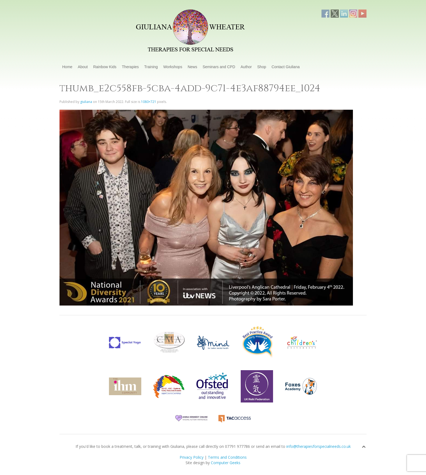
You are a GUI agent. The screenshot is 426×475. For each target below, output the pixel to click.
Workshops (172, 67)
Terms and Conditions (227, 457)
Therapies (130, 67)
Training (151, 67)
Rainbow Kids (105, 67)
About (83, 67)
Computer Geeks (225, 462)
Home (67, 67)
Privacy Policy (191, 457)
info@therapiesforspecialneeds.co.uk (318, 446)
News (192, 67)
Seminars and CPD (219, 67)
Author (246, 67)
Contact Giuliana (285, 67)
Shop (261, 67)
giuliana (86, 101)
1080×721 (148, 101)
